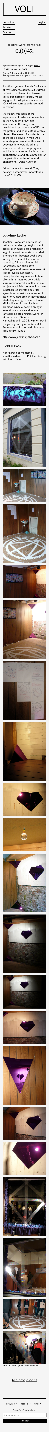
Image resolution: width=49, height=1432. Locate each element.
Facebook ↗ (25, 1404)
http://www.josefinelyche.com (20, 337)
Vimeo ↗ (37, 1404)
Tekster (7, 27)
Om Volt (7, 32)
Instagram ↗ (11, 1404)
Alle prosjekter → (24, 1380)
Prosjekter (9, 22)
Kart (36, 66)
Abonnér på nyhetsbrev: (24, 1410)
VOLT (25, 9)
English (42, 22)
